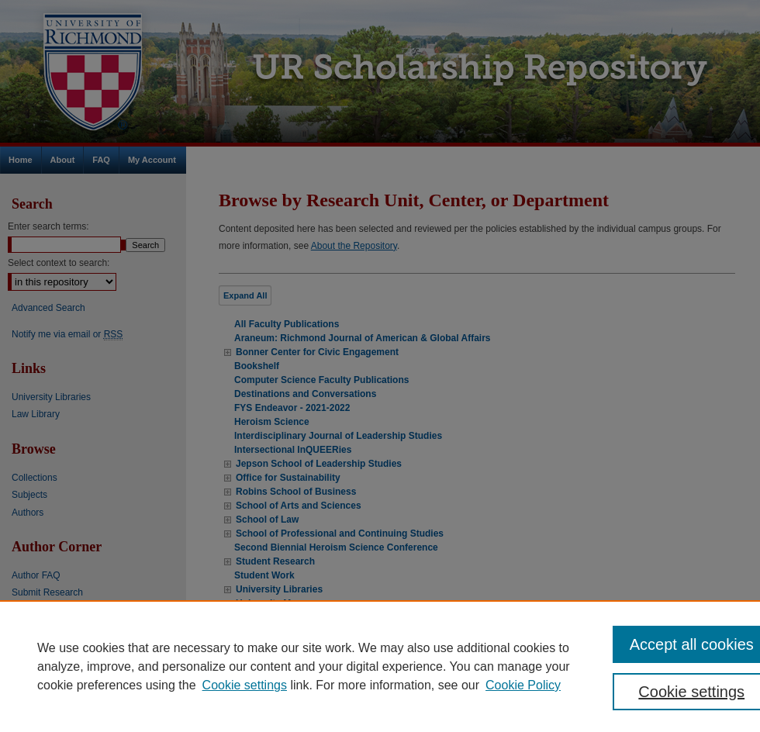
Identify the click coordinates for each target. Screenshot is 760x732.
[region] (380, 666)
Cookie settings (244, 685)
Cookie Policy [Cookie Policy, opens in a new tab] (523, 685)
